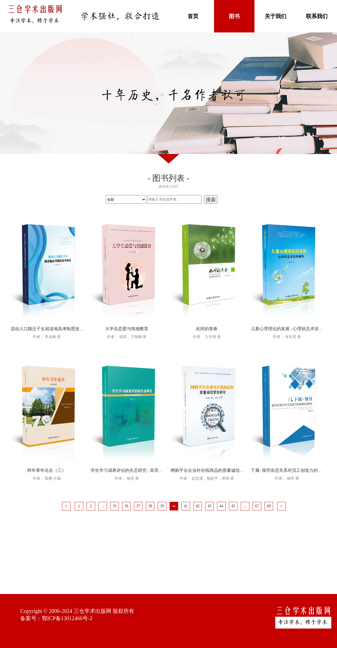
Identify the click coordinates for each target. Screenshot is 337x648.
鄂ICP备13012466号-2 (67, 618)
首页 (193, 16)
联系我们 (317, 16)
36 (126, 506)
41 (186, 506)
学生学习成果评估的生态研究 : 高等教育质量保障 (137, 470)
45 (233, 506)
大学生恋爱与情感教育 (126, 328)
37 (138, 506)
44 (221, 506)
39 (162, 506)
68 (269, 506)
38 (150, 506)
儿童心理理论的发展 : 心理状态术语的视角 (291, 328)
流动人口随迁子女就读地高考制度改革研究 (51, 328)
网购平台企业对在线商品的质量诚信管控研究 (214, 470)
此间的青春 (207, 328)
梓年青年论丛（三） (46, 470)
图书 (234, 16)
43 (209, 506)
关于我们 (275, 16)
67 (257, 506)
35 (114, 506)
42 (198, 506)
